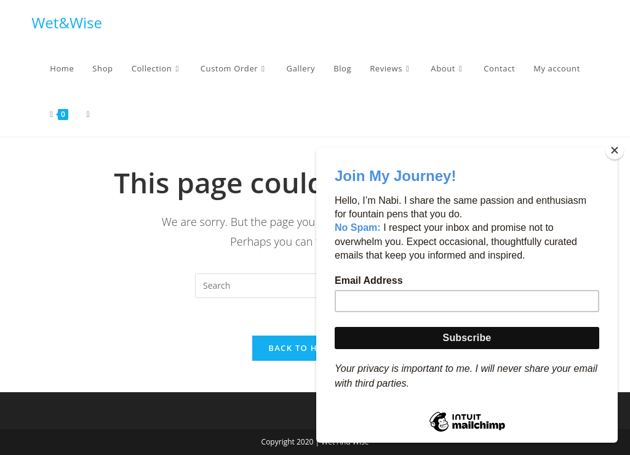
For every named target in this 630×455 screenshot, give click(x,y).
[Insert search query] (315, 285)
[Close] (614, 150)
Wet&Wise (66, 22)
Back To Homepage (314, 347)
